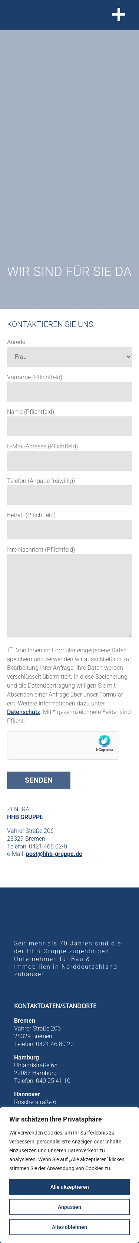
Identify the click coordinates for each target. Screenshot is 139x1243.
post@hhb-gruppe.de (54, 853)
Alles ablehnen (69, 1227)
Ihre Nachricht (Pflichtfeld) (41, 549)
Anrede (16, 341)
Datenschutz (23, 711)
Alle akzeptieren (69, 1187)
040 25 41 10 (53, 1080)
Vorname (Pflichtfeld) (34, 377)
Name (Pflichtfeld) (30, 411)
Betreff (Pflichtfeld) (31, 515)
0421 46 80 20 (55, 1044)
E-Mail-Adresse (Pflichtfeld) (42, 446)
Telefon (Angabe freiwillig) (41, 480)
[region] (69, 1175)
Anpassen (69, 1207)
